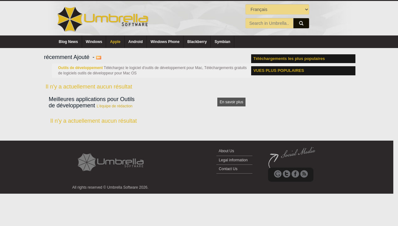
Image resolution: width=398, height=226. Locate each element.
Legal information (233, 160)
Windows (94, 42)
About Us (226, 151)
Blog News (68, 42)
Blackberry (197, 42)
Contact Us (228, 169)
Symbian (222, 42)
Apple (115, 42)
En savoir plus (231, 102)
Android (135, 42)
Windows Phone (165, 42)
